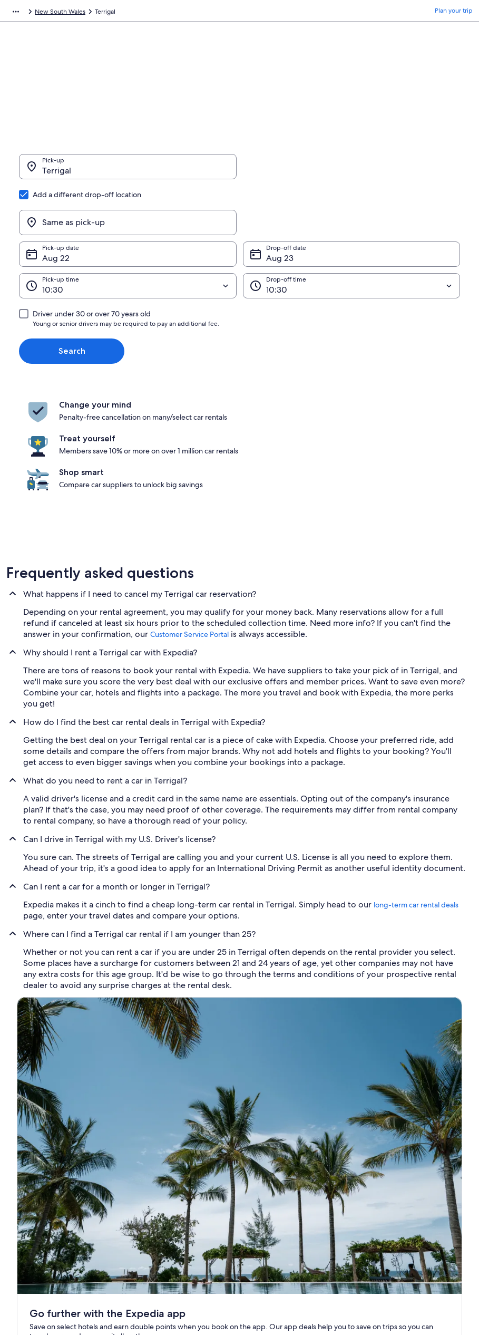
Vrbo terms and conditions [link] (287, 1166)
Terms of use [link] (267, 1149)
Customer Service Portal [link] (189, 532)
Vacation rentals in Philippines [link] (175, 1149)
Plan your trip (454, 13)
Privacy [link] (259, 1115)
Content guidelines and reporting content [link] (297, 1187)
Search (71, 300)
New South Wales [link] (160, 13)
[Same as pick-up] (352, 172)
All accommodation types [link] (169, 1217)
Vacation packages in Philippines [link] (179, 1166)
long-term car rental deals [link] (416, 802)
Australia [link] (113, 13)
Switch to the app (219, 1007)
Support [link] (377, 1115)
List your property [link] (42, 1149)
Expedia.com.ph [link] (29, 13)
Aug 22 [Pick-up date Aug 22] (56, 207)
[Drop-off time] (352, 235)
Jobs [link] (24, 1132)
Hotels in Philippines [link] (162, 1132)
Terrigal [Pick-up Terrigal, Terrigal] (56, 175)
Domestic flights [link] (156, 1183)
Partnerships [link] (34, 1166)
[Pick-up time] (128, 235)
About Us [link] (30, 1115)
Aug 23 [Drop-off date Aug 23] (280, 207)
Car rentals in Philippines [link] (168, 1200)
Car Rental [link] (77, 13)
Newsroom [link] (32, 1183)
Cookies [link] (260, 1132)
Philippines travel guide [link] (167, 1115)
